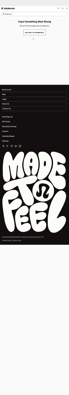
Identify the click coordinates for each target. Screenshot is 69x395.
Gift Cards (6, 121)
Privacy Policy (6, 240)
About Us (34, 104)
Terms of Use (16, 240)
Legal (34, 99)
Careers (5, 131)
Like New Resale (8, 136)
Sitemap (5, 141)
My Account (34, 90)
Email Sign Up (7, 117)
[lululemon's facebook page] (16, 146)
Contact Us (34, 109)
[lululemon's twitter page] (3, 146)
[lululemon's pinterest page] (7, 146)
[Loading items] (64, 8)
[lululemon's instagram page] (20, 146)
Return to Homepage (34, 32)
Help (34, 94)
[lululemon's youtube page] (11, 146)
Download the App (9, 126)
